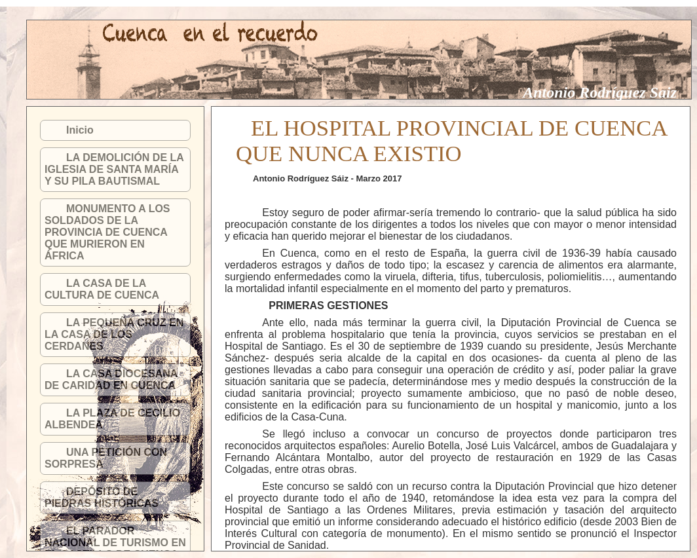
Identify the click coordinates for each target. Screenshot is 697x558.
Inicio (80, 130)
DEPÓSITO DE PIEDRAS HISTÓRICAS (102, 497)
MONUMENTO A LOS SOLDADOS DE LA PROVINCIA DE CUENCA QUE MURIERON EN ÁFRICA (107, 232)
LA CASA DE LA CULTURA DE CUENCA (102, 289)
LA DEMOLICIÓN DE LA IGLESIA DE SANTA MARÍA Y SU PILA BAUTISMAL (114, 169)
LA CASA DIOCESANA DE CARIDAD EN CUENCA (111, 379)
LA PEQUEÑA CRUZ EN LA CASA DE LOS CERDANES (114, 334)
